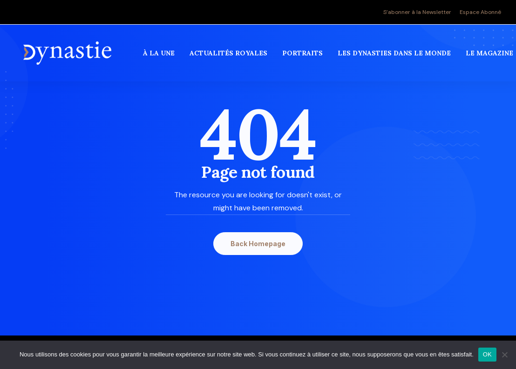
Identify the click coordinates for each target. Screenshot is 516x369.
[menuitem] (419, 12)
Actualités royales (229, 55)
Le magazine (490, 55)
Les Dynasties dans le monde (395, 55)
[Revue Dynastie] (68, 55)
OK (487, 354)
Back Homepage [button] (258, 244)
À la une (160, 55)
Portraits (303, 55)
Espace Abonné (480, 12)
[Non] (504, 354)
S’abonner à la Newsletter (417, 12)
